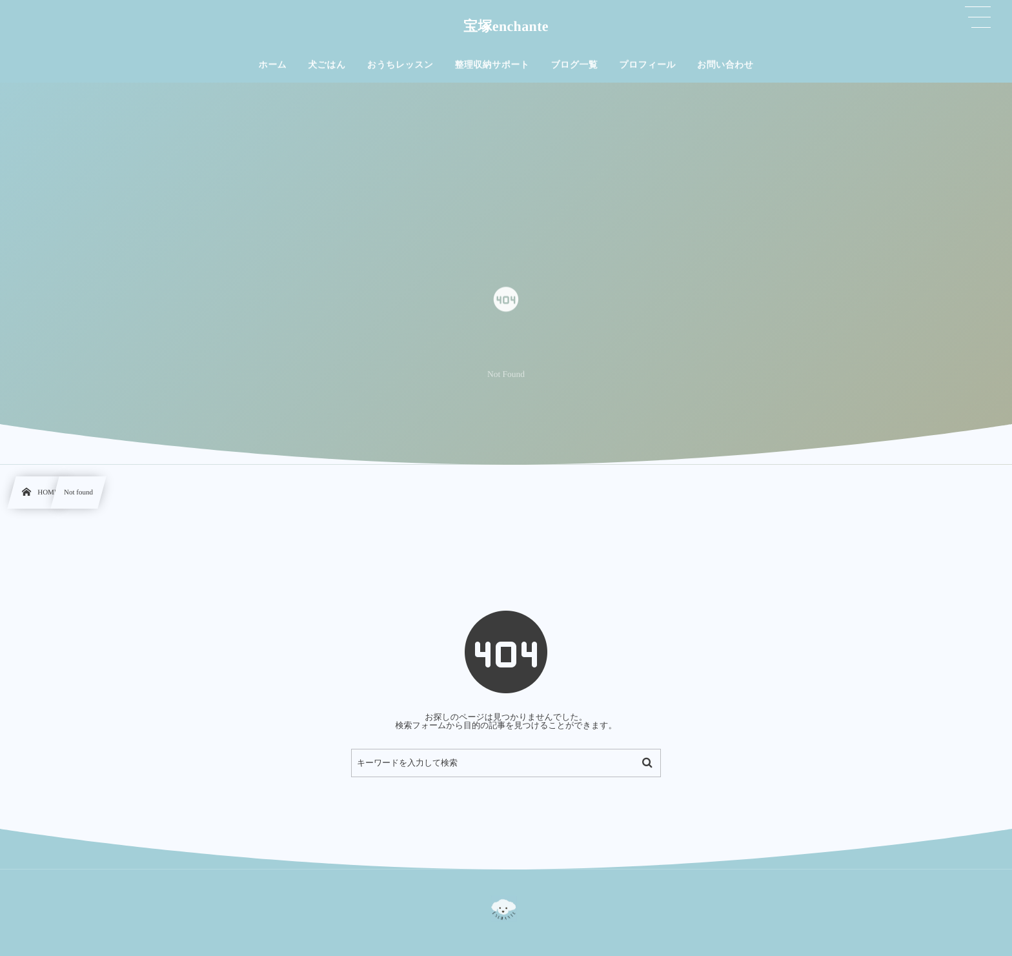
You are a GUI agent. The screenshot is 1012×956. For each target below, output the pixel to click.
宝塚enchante (506, 26)
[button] (978, 17)
